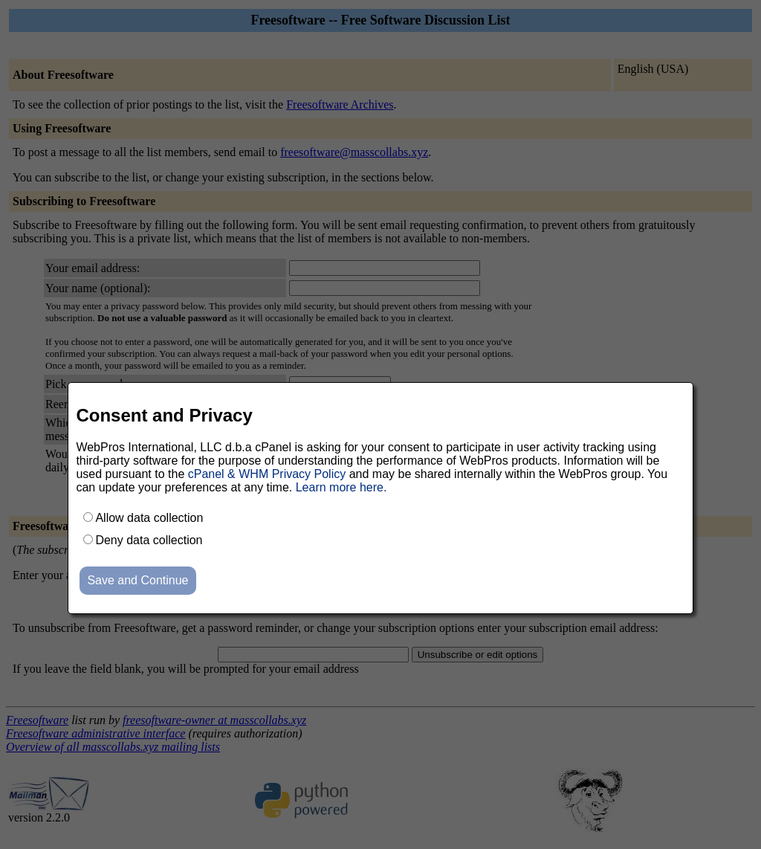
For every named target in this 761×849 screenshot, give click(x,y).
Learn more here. (341, 487)
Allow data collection (149, 517)
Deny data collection (148, 540)
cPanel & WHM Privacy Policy (267, 474)
